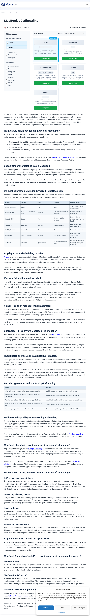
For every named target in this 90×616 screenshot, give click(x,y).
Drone (9, 74)
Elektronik (10, 77)
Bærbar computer (12, 66)
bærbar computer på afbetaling (63, 157)
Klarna (10, 43)
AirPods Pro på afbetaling (18, 596)
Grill (8, 85)
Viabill (10, 47)
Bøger (9, 69)
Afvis (62, 608)
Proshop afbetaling (76, 434)
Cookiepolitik (61, 612)
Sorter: (60, 33)
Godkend (46, 608)
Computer (10, 72)
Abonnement (11, 52)
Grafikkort (10, 83)
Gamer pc (10, 80)
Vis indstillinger (79, 608)
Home (3, 12)
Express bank (11, 55)
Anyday (7, 257)
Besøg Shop (46, 58)
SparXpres (10, 58)
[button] (86, 589)
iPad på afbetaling (35, 449)
